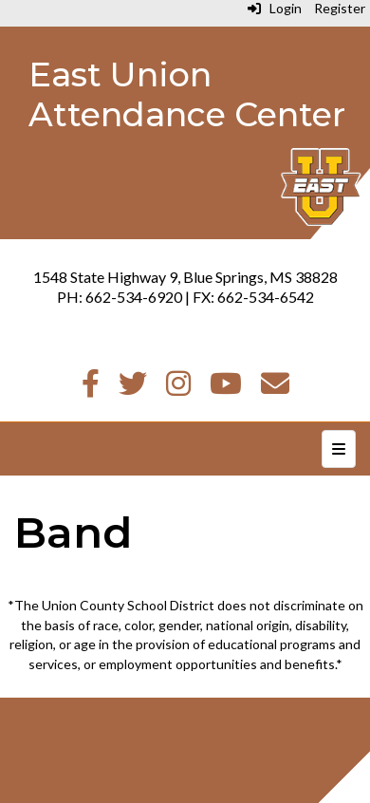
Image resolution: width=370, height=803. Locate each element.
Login (275, 8)
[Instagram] (178, 388)
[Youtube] (225, 388)
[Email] (275, 388)
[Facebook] (90, 388)
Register (339, 8)
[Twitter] (133, 388)
